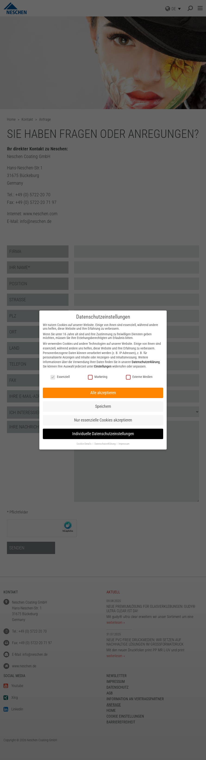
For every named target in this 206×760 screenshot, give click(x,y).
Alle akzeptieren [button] (103, 392)
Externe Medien (139, 377)
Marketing (97, 377)
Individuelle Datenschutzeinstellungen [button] (103, 433)
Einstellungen (103, 366)
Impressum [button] (124, 443)
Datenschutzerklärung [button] (105, 443)
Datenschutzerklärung (146, 362)
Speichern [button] (103, 406)
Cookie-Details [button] (84, 443)
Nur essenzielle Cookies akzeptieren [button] (103, 420)
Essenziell (60, 377)
